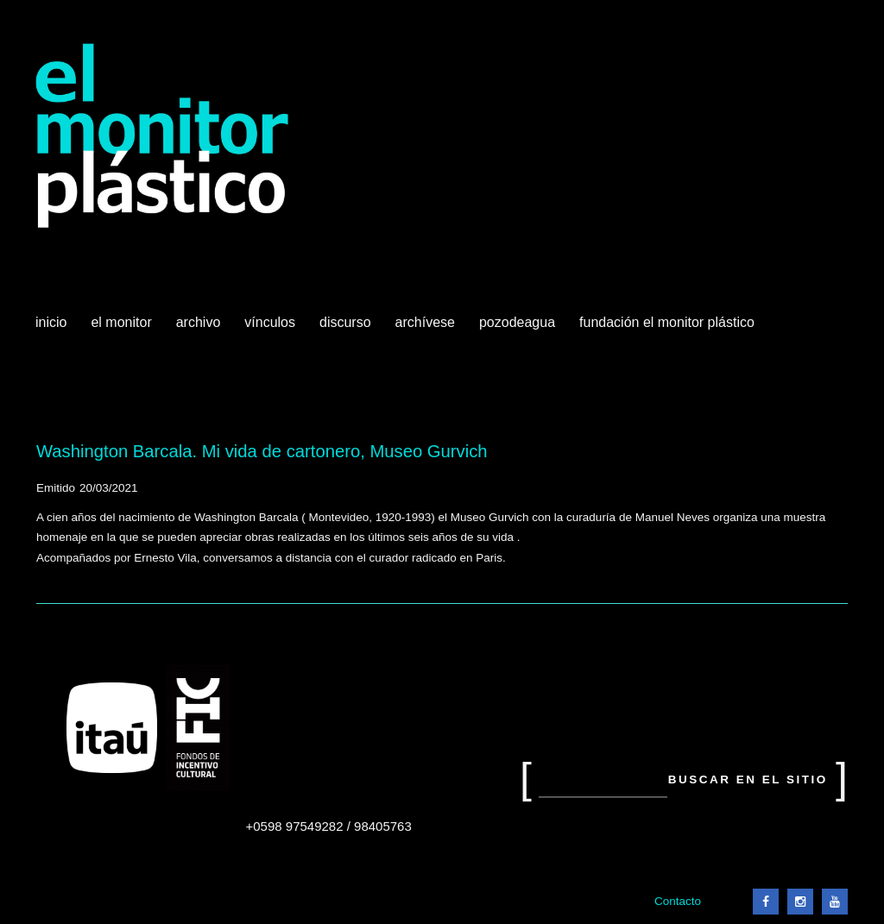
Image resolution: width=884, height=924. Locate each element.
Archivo (200, 329)
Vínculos (271, 329)
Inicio (50, 322)
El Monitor (123, 329)
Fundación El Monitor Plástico (667, 322)
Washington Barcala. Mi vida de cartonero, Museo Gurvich (262, 451)
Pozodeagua (519, 329)
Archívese (425, 322)
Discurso (345, 322)
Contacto (677, 901)
